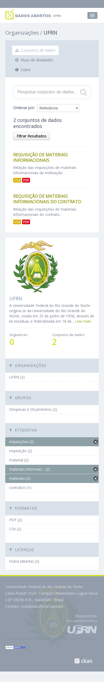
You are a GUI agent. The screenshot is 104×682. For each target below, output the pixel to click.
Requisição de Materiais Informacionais (40, 157)
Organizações (22, 32)
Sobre (23, 69)
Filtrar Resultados (31, 136)
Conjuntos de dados (35, 50)
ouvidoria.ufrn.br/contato (42, 606)
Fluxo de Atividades (34, 59)
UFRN (50, 32)
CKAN (83, 661)
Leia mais (83, 321)
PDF (26, 180)
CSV (17, 180)
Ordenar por (23, 107)
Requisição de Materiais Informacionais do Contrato (47, 199)
